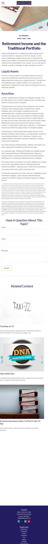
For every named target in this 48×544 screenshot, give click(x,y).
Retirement (24, 529)
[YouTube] (29, 521)
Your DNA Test (7, 373)
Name (3, 227)
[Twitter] (22, 521)
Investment (24, 531)
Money (24, 539)
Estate (24, 533)
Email (3, 239)
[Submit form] (6, 268)
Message (4, 250)
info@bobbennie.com (24, 518)
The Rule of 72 (7, 326)
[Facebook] (18, 521)
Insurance (24, 535)
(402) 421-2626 (26, 512)
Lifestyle (24, 542)
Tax (24, 537)
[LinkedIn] (25, 521)
